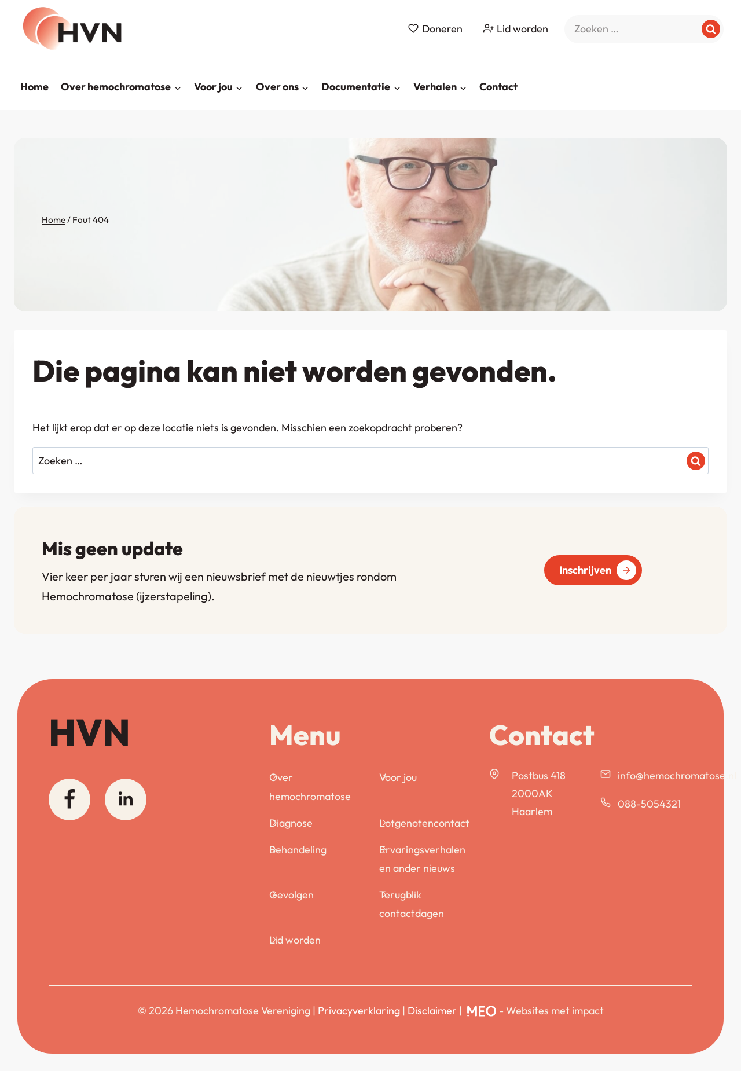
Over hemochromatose (310, 786)
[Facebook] (69, 799)
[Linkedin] (125, 799)
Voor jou (398, 777)
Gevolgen (291, 894)
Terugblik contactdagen (411, 904)
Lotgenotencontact (424, 823)
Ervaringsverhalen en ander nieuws (422, 859)
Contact (498, 86)
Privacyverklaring (359, 1010)
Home (34, 86)
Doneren (435, 28)
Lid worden (515, 28)
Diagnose (291, 823)
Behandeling (298, 849)
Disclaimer (432, 1010)
